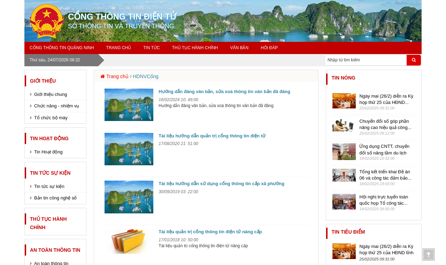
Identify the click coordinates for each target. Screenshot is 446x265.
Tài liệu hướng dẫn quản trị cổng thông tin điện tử (212, 135)
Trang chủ (118, 47)
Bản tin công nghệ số (55, 197)
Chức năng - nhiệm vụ (56, 105)
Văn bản (239, 47)
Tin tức (151, 47)
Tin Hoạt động (49, 138)
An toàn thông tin (55, 250)
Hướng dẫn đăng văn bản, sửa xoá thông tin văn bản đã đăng (224, 91)
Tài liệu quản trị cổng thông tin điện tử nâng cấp (210, 231)
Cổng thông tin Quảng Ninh (62, 47)
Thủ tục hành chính (195, 47)
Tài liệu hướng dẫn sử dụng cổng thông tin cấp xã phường (221, 183)
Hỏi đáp (269, 47)
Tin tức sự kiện (50, 173)
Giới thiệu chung (50, 94)
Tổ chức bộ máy (51, 117)
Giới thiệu (43, 81)
